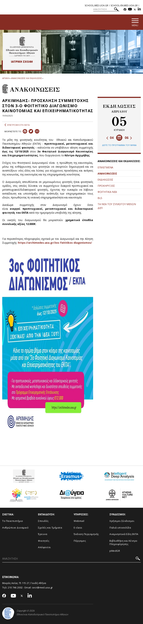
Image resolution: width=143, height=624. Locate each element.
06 (128, 138)
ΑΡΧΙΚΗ (5, 78)
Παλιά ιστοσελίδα (120, 527)
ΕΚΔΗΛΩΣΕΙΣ (105, 179)
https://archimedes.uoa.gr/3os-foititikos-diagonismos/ (55, 242)
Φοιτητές (43, 540)
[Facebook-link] (125, 9)
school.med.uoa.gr (96, 5)
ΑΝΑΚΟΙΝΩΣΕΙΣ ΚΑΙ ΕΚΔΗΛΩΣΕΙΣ (26, 78)
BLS (100, 198)
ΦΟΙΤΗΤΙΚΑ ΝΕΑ (107, 192)
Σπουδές (43, 521)
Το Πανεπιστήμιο (12, 521)
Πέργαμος (80, 540)
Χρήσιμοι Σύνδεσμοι (121, 521)
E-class (78, 527)
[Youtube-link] (130, 9)
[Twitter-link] (135, 9)
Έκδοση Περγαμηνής (86, 534)
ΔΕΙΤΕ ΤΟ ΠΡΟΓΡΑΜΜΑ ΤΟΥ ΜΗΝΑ (119, 145)
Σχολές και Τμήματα (50, 527)
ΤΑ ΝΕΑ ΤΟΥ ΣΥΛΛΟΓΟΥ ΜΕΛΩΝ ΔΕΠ (117, 206)
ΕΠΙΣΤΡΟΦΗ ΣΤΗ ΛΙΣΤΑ (17, 125)
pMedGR (114, 550)
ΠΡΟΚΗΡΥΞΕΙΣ (106, 185)
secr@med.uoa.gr (42, 587)
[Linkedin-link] (139, 9)
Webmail (79, 521)
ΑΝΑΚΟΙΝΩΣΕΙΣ (107, 173)
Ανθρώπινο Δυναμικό (15, 527)
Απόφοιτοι (44, 547)
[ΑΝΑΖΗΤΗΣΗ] (106, 9)
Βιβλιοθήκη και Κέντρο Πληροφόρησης (123, 542)
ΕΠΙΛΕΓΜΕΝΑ (105, 167)
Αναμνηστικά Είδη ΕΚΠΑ (123, 534)
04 (110, 138)
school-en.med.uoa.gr (124, 5)
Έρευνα (42, 534)
